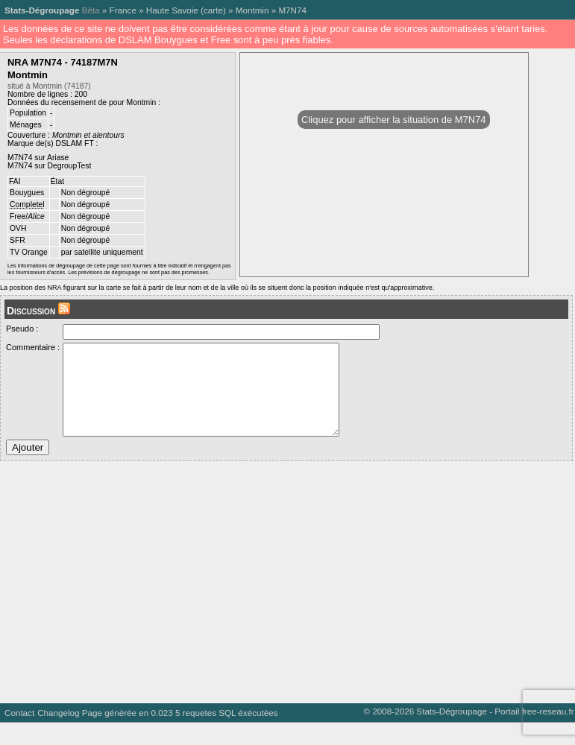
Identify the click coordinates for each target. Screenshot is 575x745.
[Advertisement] (284, 599)
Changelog (58, 735)
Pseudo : (22, 328)
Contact (19, 735)
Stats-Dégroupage (41, 10)
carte (213, 10)
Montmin (252, 10)
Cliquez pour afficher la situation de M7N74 (393, 119)
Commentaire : (33, 347)
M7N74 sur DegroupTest (49, 166)
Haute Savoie (172, 10)
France (123, 10)
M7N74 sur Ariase (38, 157)
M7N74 (292, 10)
